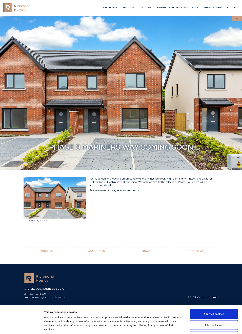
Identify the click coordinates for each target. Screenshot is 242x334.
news (195, 7)
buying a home (213, 7)
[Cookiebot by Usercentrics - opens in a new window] (21, 327)
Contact (232, 7)
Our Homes (110, 7)
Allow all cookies (214, 289)
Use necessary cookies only (214, 311)
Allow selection (214, 301)
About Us (129, 7)
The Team (145, 7)
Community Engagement (171, 7)
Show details (203, 327)
